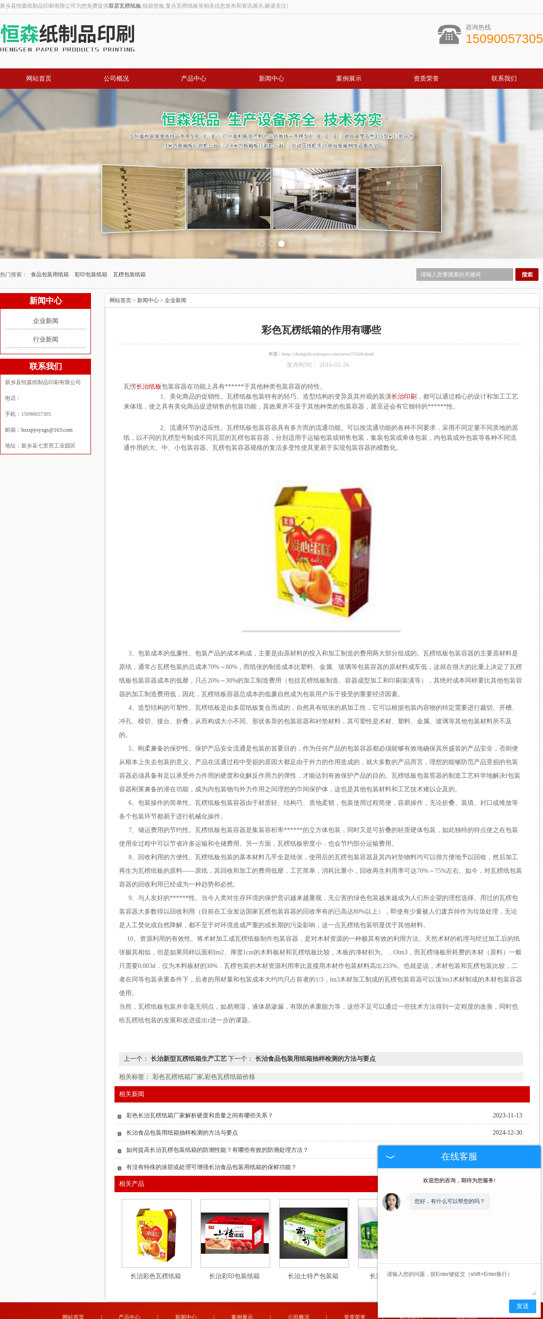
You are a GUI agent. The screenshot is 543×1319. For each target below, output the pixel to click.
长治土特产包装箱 (313, 1255)
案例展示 (349, 78)
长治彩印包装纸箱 (234, 1255)
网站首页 (39, 78)
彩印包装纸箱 (92, 253)
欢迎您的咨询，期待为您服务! (459, 1180)
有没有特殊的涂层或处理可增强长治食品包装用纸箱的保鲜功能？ (211, 1145)
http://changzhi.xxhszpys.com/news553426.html (328, 332)
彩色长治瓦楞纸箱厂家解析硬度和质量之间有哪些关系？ (199, 1094)
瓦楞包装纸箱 (129, 253)
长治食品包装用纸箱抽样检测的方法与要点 (314, 1037)
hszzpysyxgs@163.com (46, 408)
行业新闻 (45, 318)
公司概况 (116, 78)
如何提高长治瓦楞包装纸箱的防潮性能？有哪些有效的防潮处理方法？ (217, 1128)
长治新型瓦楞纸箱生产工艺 (188, 1037)
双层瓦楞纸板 (125, 6)
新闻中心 (271, 78)
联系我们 (504, 78)
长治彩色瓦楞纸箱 (155, 1255)
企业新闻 (45, 299)
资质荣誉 (426, 78)
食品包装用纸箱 (50, 253)
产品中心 (193, 78)
